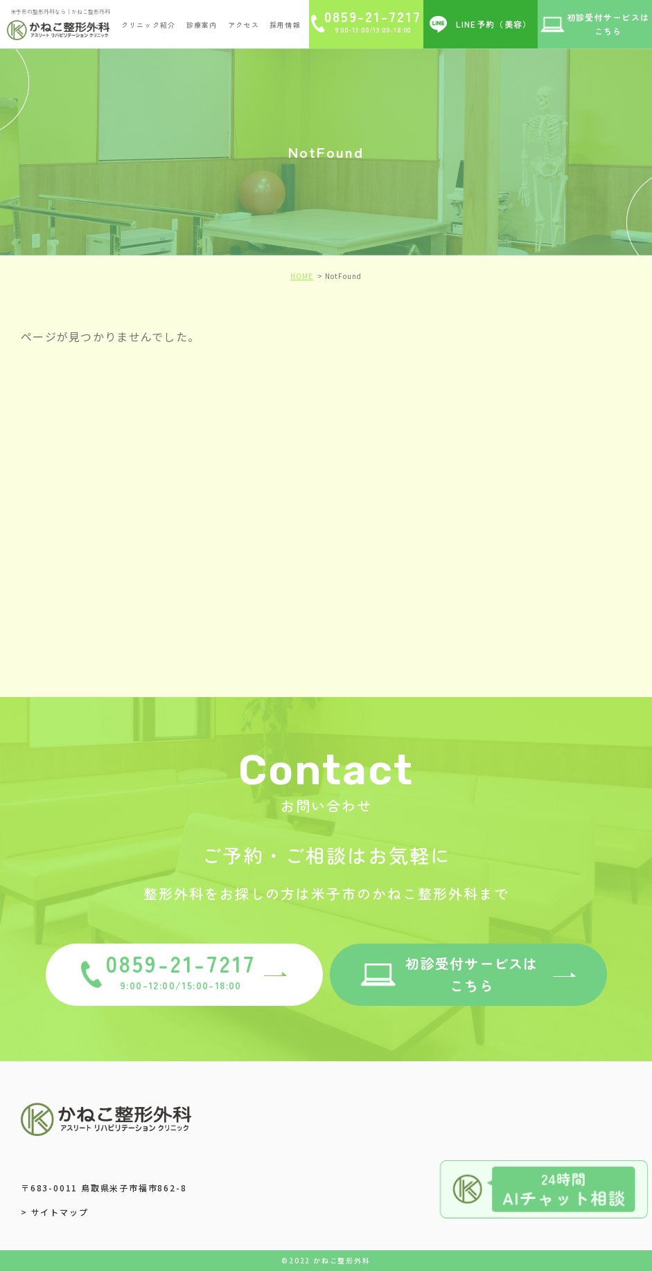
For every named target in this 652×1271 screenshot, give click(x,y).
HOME (301, 276)
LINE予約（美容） (494, 24)
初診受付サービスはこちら (471, 974)
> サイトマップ (54, 1212)
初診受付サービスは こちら (608, 24)
